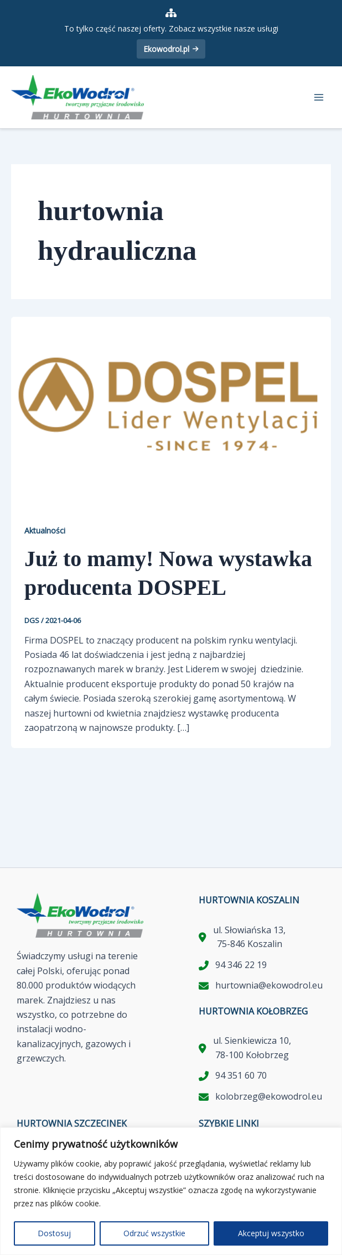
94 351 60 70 (241, 1075)
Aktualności (44, 530)
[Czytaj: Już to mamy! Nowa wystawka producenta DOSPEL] (171, 405)
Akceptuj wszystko (271, 1233)
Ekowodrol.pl (171, 49)
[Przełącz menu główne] (319, 97)
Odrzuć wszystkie (154, 1233)
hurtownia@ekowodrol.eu (269, 985)
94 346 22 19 (241, 965)
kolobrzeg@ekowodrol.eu (268, 1096)
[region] (171, 1191)
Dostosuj (54, 1233)
